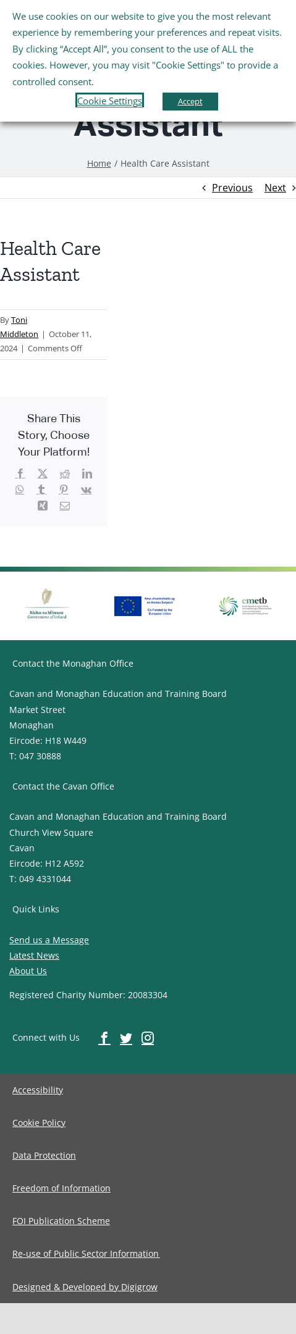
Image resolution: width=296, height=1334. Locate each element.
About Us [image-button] (28, 971)
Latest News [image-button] (34, 955)
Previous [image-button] (232, 187)
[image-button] (99, 163)
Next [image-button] (275, 187)
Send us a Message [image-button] (49, 940)
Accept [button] (190, 101)
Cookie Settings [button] (109, 100)
